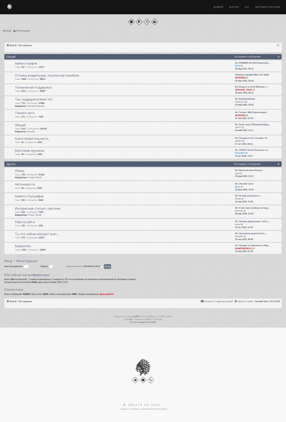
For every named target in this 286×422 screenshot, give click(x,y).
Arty (131, 319)
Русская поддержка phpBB (143, 322)
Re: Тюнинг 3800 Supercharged (251, 112)
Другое (10, 164)
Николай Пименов (35, 106)
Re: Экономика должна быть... (251, 233)
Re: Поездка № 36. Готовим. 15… (252, 138)
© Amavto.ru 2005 (142, 404)
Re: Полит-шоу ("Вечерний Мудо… (253, 124)
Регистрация (23, 31)
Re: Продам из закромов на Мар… (252, 245)
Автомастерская (267, 7)
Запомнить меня (93, 266)
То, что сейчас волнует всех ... (37, 234)
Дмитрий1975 (107, 294)
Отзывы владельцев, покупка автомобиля (47, 75)
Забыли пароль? (74, 266)
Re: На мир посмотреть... (248, 196)
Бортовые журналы (29, 150)
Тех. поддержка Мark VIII (33, 99)
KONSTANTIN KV (243, 248)
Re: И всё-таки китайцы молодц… (252, 208)
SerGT (238, 127)
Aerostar (31, 131)
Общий (10, 56)
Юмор (19, 171)
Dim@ (39, 177)
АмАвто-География (29, 196)
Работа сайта (25, 222)
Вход (8, 31)
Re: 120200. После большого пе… (252, 150)
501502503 (240, 78)
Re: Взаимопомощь (245, 99)
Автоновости (25, 184)
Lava (237, 173)
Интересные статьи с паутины (37, 208)
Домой (218, 7)
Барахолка (23, 246)
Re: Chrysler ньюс (244, 184)
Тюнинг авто (25, 113)
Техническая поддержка (33, 87)
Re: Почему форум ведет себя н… (252, 221)
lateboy (238, 141)
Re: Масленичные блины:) (249, 170)
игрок (237, 224)
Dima (237, 66)
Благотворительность (32, 138)
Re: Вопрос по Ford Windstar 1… (252, 87)
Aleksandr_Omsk (243, 90)
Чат (247, 7)
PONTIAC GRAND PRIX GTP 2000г (252, 75)
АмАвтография (26, 63)
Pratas (31, 177)
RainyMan (240, 153)
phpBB (136, 316)
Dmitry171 (240, 102)
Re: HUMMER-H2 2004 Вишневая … (253, 63)
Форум (234, 7)
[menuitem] (243, 301)
